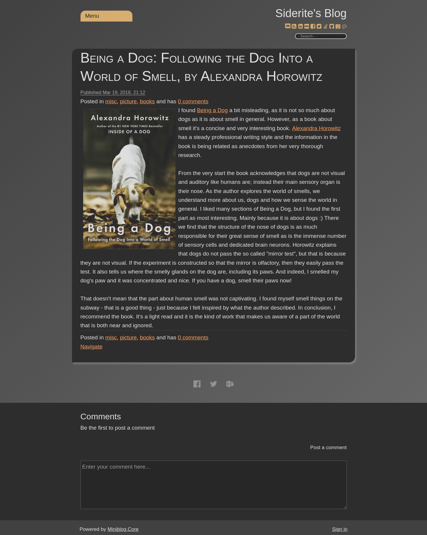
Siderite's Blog (311, 13)
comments (193, 101)
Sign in (339, 529)
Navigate (92, 346)
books (147, 101)
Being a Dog (212, 110)
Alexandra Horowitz (316, 128)
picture (128, 101)
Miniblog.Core (123, 529)
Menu (92, 16)
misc (111, 101)
